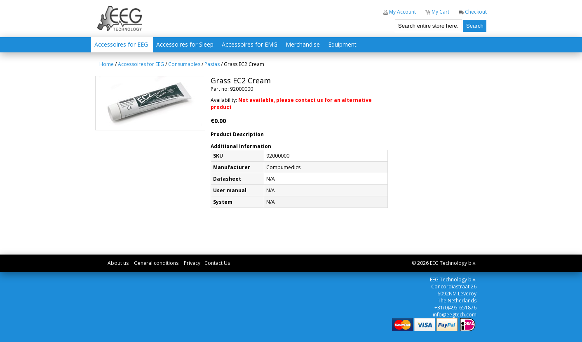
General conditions (156, 263)
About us (118, 263)
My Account (399, 11)
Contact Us (217, 263)
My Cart (437, 11)
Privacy (192, 263)
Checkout (473, 11)
